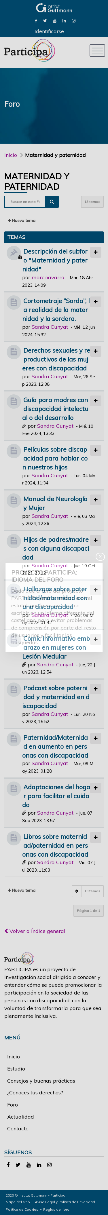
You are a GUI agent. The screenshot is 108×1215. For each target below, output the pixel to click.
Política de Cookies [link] (22, 1209)
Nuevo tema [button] (21, 220)
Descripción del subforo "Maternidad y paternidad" (55, 260)
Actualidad (20, 1116)
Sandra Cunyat (50, 327)
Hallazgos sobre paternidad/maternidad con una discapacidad (54, 598)
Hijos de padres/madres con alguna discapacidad (55, 548)
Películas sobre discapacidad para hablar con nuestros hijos (55, 458)
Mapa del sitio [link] (18, 1202)
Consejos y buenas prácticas (41, 1080)
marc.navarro (48, 277)
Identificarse (49, 31)
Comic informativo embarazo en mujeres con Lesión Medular (56, 647)
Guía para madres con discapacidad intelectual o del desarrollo (55, 408)
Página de (88, 910)
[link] (36, 20)
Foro (12, 1104)
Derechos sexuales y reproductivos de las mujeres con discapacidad (56, 359)
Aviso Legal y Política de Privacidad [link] (65, 1202)
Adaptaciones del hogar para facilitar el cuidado (56, 796)
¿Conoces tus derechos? (35, 1092)
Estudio (16, 1068)
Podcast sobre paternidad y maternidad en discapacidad (56, 697)
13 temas (92, 201)
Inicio (10, 155)
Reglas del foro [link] (56, 1209)
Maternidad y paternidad (36, 181)
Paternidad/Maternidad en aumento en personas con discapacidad (55, 746)
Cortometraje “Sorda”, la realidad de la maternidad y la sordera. (56, 309)
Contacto (18, 1128)
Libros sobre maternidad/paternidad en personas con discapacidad (55, 845)
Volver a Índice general (34, 931)
